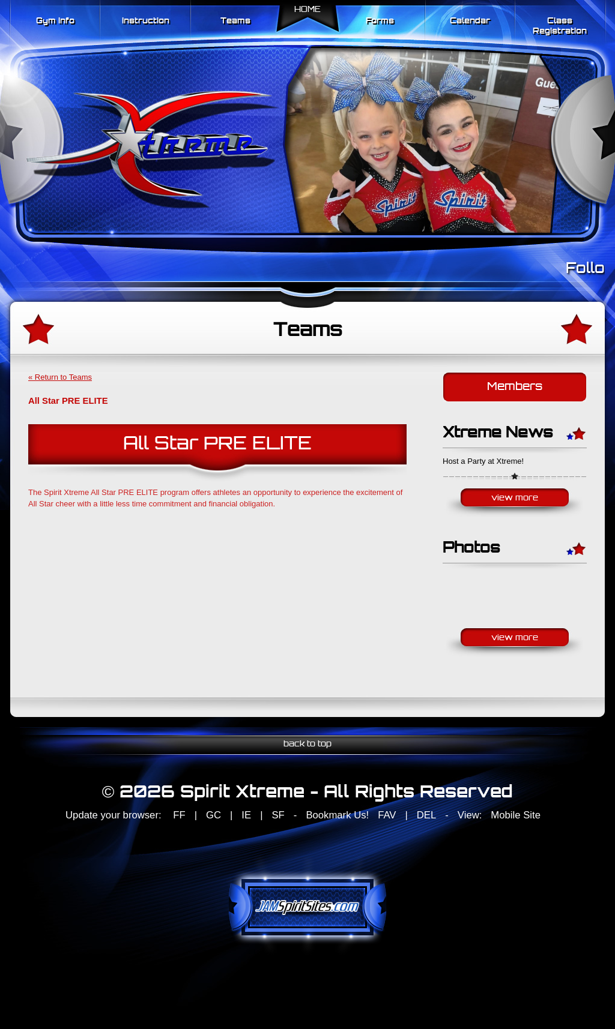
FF (179, 815)
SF (277, 815)
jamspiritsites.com (307, 907)
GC (213, 815)
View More (514, 498)
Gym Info (55, 21)
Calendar (470, 21)
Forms (380, 21)
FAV (387, 815)
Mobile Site (516, 815)
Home (307, 10)
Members (514, 387)
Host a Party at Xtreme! (483, 461)
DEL (426, 815)
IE (246, 815)
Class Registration (560, 26)
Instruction (145, 21)
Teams (235, 21)
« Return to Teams (60, 377)
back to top (307, 744)
